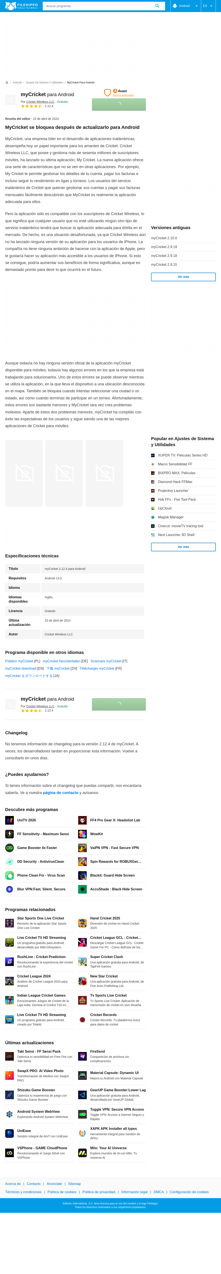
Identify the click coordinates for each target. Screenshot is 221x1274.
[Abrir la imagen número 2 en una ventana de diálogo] (104, 473)
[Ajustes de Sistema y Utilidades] (44, 82)
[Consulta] (104, 6)
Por (37, 101)
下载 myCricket (58, 668)
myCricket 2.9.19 (164, 247)
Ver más (183, 276)
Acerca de (13, 1184)
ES (208, 6)
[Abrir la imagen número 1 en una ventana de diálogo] (64, 473)
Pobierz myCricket (19, 661)
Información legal (134, 1192)
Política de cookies (61, 1192)
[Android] (17, 82)
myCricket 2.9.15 (164, 264)
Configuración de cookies (189, 1192)
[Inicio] (7, 82)
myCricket (47, 94)
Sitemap (74, 1184)
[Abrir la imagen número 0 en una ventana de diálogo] (24, 473)
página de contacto (60, 793)
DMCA (159, 1192)
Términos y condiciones (23, 1192)
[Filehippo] (21, 6)
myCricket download (20, 668)
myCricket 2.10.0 (164, 238)
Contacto (34, 1184)
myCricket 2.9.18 (164, 256)
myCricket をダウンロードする (29, 676)
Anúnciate (54, 1184)
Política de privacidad (98, 1192)
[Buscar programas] (157, 6)
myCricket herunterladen (61, 661)
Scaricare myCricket (106, 661)
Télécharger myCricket (97, 668)
